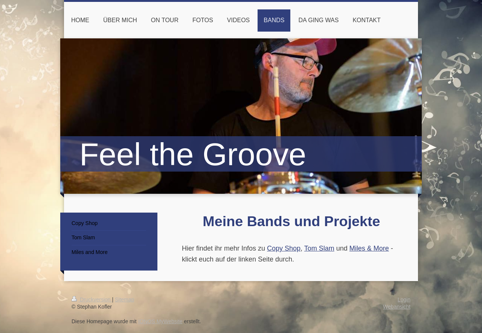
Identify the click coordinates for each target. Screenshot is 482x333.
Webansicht (396, 307)
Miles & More (369, 248)
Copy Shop (283, 248)
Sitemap (124, 300)
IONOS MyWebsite (160, 321)
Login (404, 300)
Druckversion (92, 300)
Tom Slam (319, 248)
